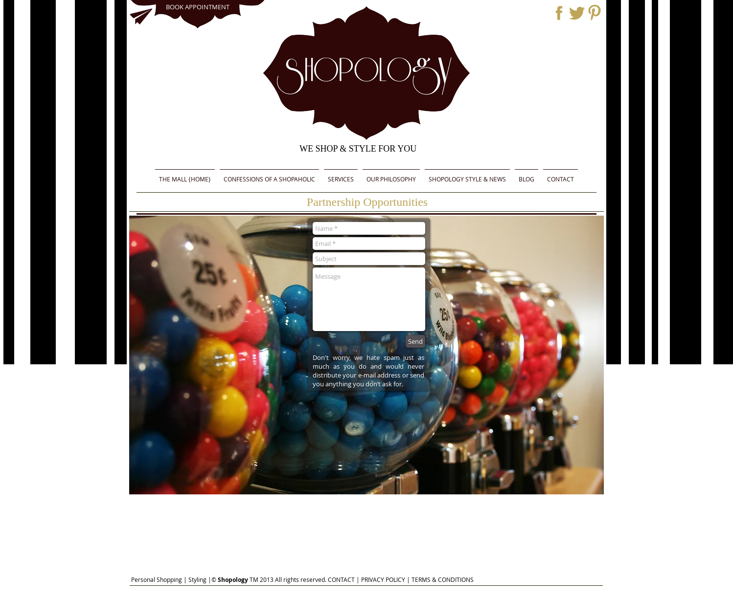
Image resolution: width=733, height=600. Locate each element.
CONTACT (341, 579)
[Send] (415, 341)
